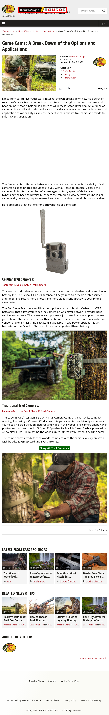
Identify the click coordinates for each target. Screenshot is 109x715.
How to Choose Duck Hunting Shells (38, 620)
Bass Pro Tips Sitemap (90, 700)
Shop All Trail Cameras (54, 448)
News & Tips (23, 31)
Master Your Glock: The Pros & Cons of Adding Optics (94, 576)
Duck (9, 581)
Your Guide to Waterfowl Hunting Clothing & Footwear (15, 578)
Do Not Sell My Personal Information (24, 700)
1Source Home (8, 31)
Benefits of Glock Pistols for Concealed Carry (66, 576)
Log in (102, 23)
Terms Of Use (52, 700)
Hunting (36, 31)
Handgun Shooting (68, 581)
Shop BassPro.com (8, 15)
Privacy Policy (69, 700)
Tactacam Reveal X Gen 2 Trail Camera (24, 285)
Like (60, 88)
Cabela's (52, 681)
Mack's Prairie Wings (69, 681)
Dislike (67, 88)
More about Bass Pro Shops (92, 658)
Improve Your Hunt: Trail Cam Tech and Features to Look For (15, 622)
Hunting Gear (48, 31)
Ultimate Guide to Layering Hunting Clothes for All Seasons (67, 622)
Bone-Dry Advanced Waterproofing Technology (41, 576)
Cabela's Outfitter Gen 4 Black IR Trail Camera (28, 411)
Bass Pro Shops (78, 56)
